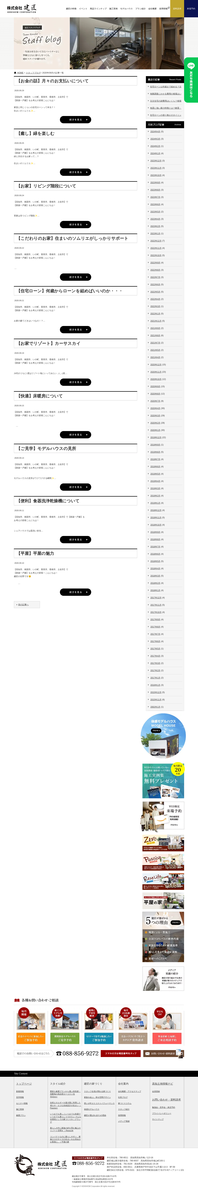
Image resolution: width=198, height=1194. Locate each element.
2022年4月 (155, 299)
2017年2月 (155, 670)
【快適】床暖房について (39, 396)
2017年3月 (155, 663)
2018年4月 (155, 568)
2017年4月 (155, 656)
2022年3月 (155, 306)
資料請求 (177, 8)
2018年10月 (156, 525)
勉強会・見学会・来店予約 (163, 1107)
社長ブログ (123, 1097)
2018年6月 (155, 554)
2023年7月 (155, 197)
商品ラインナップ (98, 8)
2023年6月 (155, 204)
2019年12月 (156, 437)
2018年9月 (155, 532)
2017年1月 (155, 678)
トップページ (24, 1083)
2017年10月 (156, 612)
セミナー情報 (22, 1103)
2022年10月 (156, 255)
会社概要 (152, 8)
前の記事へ (23, 604)
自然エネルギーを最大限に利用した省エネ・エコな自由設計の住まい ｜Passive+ (65, 1105)
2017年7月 (155, 634)
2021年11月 (156, 321)
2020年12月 (156, 364)
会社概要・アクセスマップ (129, 1091)
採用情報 (122, 1115)
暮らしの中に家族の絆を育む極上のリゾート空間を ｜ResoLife (65, 1129)
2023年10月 (156, 175)
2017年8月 (155, 627)
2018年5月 (155, 561)
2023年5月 (155, 212)
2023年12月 (156, 161)
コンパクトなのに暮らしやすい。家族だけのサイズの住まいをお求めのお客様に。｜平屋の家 (65, 1139)
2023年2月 (155, 226)
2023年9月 (155, 182)
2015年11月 (156, 699)
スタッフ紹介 (124, 1109)
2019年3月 (155, 488)
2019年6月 (155, 466)
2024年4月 (155, 131)
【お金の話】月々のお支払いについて (52, 81)
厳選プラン (21, 1115)
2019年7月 (155, 459)
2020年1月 (155, 430)
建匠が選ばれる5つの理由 (95, 1115)
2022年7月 (155, 277)
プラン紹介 (140, 8)
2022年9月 (155, 262)
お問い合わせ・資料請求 (166, 1099)
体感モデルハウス (91, 1109)
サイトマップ (158, 1119)
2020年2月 (155, 423)
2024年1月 (155, 153)
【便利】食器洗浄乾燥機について (48, 501)
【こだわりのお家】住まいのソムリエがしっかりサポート (72, 238)
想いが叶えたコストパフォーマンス (99, 1103)
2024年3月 (155, 139)
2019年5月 (155, 474)
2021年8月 (155, 335)
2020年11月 (156, 372)
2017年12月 (156, 597)
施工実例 (113, 8)
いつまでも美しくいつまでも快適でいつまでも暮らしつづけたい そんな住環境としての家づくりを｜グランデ (65, 1118)
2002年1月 (155, 707)
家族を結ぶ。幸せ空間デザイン (97, 1097)
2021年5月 (155, 350)
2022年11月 (156, 248)
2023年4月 (155, 219)
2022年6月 (155, 284)
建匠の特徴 (71, 8)
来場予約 (191, 8)
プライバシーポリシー (161, 1113)
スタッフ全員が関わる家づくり (97, 1091)
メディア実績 (124, 1121)
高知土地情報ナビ (162, 1083)
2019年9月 (155, 445)
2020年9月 (155, 386)
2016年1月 (155, 685)
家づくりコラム (124, 1103)
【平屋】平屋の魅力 (35, 553)
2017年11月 (156, 605)
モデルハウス (126, 8)
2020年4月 (155, 408)
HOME (20, 73)
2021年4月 (155, 357)
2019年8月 (155, 452)
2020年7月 (155, 401)
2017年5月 (155, 648)
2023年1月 (155, 233)
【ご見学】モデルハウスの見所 (46, 448)
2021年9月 (155, 328)
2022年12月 (156, 241)
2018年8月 (155, 539)
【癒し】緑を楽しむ (35, 133)
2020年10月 (156, 379)
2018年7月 (155, 547)
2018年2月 (155, 583)
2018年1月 (155, 590)
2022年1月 (155, 313)
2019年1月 (155, 503)
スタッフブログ (33, 73)
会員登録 (156, 1091)
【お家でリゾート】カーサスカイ (48, 343)
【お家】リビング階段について (46, 186)
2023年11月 (156, 168)
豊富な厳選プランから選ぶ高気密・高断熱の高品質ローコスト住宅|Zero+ (65, 1094)
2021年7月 (155, 343)
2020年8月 (155, 394)
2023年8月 (155, 190)
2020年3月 (155, 415)
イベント (83, 8)
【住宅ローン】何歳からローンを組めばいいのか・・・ (69, 291)
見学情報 (20, 1097)
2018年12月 (156, 510)
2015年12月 (156, 692)
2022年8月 (155, 270)
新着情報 (20, 1091)
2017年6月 (155, 641)
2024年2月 (155, 146)
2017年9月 (155, 619)
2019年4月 (155, 481)
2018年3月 (155, 576)
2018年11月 (156, 517)
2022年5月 (155, 292)
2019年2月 (155, 496)
